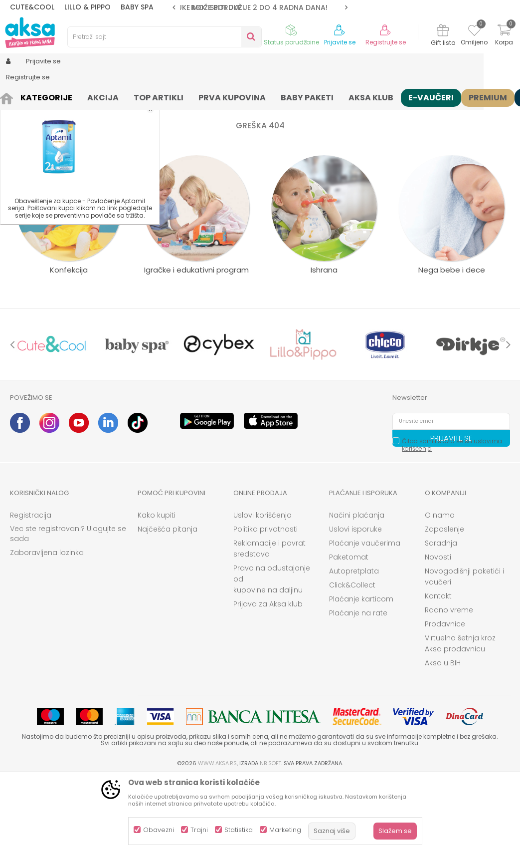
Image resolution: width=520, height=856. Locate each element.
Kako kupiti (156, 592)
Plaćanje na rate (358, 690)
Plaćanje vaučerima (364, 620)
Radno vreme (449, 687)
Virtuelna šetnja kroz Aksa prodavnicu (460, 720)
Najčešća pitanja (167, 606)
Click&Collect (352, 662)
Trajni (199, 830)
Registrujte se (385, 42)
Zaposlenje (444, 606)
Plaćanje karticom (361, 676)
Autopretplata (354, 648)
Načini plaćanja (356, 592)
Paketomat (348, 634)
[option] (260, 7)
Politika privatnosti (265, 606)
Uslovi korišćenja (262, 592)
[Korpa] (504, 36)
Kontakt (438, 673)
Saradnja (441, 620)
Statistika (238, 830)
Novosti (438, 634)
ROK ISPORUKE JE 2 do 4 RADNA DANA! (259, 7)
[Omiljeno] (474, 31)
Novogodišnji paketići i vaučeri (464, 653)
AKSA (17, 96)
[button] (164, 36)
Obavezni (158, 830)
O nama (440, 592)
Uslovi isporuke (355, 606)
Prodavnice (445, 701)
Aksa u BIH (443, 740)
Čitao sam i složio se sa (452, 522)
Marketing (285, 830)
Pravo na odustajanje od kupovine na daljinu (271, 656)
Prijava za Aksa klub (268, 681)
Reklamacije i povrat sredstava (269, 625)
